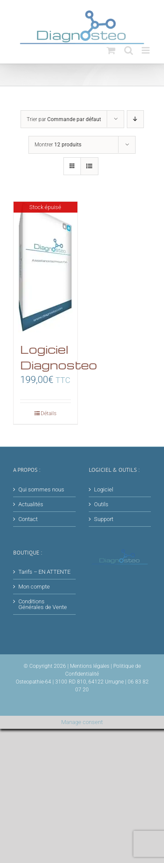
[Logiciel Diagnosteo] (45, 267)
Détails (48, 413)
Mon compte (34, 586)
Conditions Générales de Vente (42, 604)
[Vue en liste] (89, 166)
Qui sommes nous (41, 489)
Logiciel (103, 489)
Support (103, 519)
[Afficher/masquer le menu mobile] (146, 50)
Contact (28, 519)
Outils (101, 504)
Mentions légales (89, 666)
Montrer (58, 145)
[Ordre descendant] (135, 119)
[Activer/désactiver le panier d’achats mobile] (111, 50)
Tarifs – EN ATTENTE (44, 572)
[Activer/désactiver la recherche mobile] (128, 50)
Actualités (30, 504)
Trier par (64, 119)
